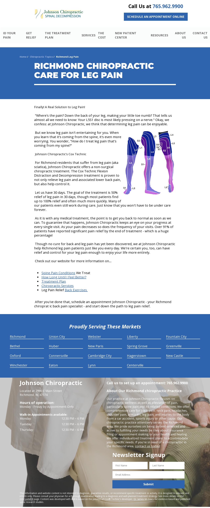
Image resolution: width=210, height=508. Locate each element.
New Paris (95, 342)
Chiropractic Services (58, 282)
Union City (57, 333)
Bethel (15, 342)
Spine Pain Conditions (58, 269)
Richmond (17, 333)
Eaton (53, 361)
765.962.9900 (168, 6)
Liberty (132, 333)
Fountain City (176, 333)
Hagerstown (136, 352)
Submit (148, 480)
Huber (54, 342)
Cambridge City (100, 352)
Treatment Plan (54, 277)
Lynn (92, 361)
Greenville (174, 342)
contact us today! (147, 442)
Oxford (15, 352)
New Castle (174, 352)
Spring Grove (137, 342)
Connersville (58, 352)
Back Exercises (76, 286)
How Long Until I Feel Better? (64, 273)
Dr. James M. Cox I (143, 495)
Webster (94, 333)
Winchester (18, 361)
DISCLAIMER (26, 495)
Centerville (135, 361)
